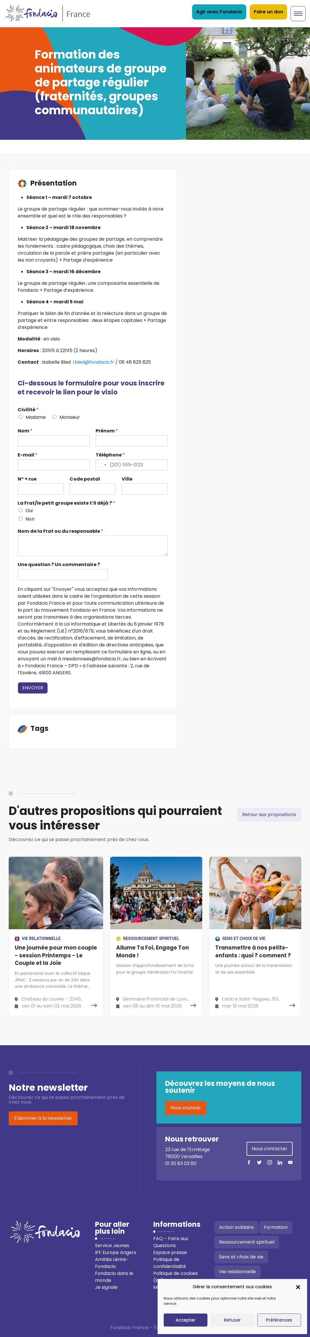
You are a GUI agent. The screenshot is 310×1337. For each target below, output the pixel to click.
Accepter (186, 1320)
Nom (25, 431)
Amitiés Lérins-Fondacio (112, 1263)
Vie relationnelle (237, 1271)
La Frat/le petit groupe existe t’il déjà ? (66, 503)
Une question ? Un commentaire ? (59, 565)
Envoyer (32, 687)
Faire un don (268, 11)
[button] (298, 1287)
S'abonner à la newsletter (43, 1118)
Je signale (106, 1287)
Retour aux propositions (269, 814)
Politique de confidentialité (169, 1263)
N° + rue (27, 479)
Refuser (232, 1320)
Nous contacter (269, 1148)
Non (29, 519)
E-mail (27, 455)
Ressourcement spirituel (246, 1242)
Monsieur (69, 417)
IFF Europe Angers (115, 1252)
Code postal (85, 479)
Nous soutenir (185, 1107)
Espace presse (170, 1252)
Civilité (28, 410)
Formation (276, 1227)
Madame (35, 417)
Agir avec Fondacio (219, 11)
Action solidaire (236, 1227)
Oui (29, 510)
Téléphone (110, 455)
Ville (127, 479)
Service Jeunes (112, 1245)
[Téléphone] (132, 464)
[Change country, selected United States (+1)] (102, 464)
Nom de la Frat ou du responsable (60, 531)
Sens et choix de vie (241, 1256)
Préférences (279, 1320)
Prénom (107, 431)
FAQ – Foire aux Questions (170, 1242)
